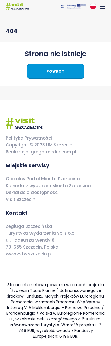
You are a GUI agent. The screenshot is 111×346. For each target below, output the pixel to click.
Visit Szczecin (20, 199)
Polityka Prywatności (29, 138)
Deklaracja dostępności (32, 192)
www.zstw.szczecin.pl (29, 254)
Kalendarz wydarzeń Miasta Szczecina (48, 186)
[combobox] (93, 6)
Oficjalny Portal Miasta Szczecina (43, 179)
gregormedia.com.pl (53, 152)
